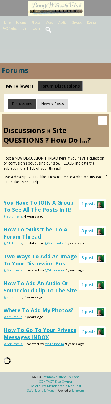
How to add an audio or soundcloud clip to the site (40, 287)
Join (24, 28)
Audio (62, 22)
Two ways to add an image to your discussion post (40, 260)
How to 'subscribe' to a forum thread (35, 233)
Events (91, 22)
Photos (35, 22)
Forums (21, 22)
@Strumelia (54, 243)
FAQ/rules (10, 28)
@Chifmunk (13, 243)
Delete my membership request (55, 386)
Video (49, 22)
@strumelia (13, 216)
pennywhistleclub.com (61, 377)
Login (36, 28)
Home (7, 22)
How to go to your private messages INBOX (40, 333)
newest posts (52, 103)
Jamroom (78, 390)
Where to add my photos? (39, 310)
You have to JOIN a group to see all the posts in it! (39, 206)
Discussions (22, 103)
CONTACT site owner (56, 381)
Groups (77, 22)
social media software (41, 390)
